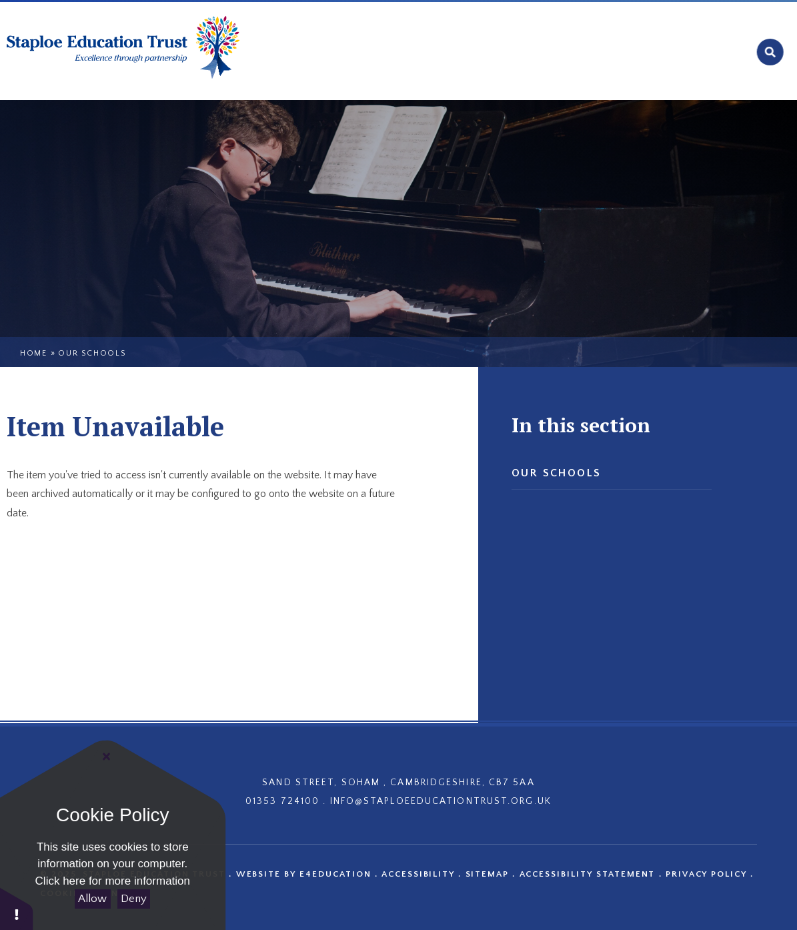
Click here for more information (112, 881)
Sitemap (488, 874)
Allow (92, 899)
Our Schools (92, 353)
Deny (134, 899)
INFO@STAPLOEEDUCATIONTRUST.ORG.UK (441, 801)
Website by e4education (303, 874)
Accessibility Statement (588, 874)
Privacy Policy (706, 874)
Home (33, 353)
